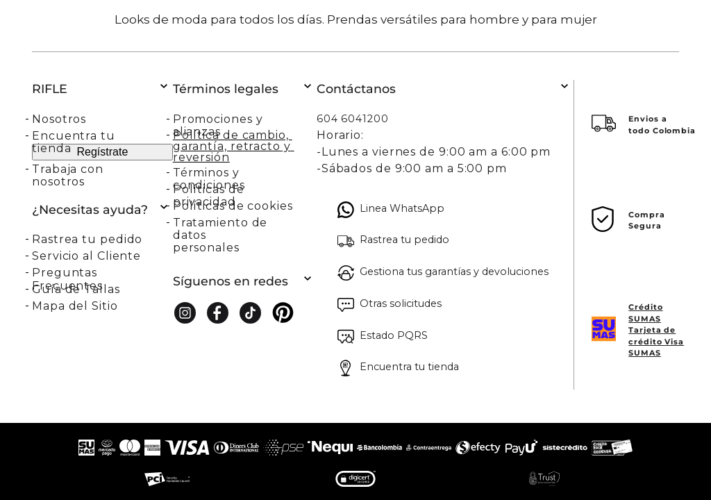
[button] (102, 239)
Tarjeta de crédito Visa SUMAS (656, 341)
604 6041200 (353, 118)
